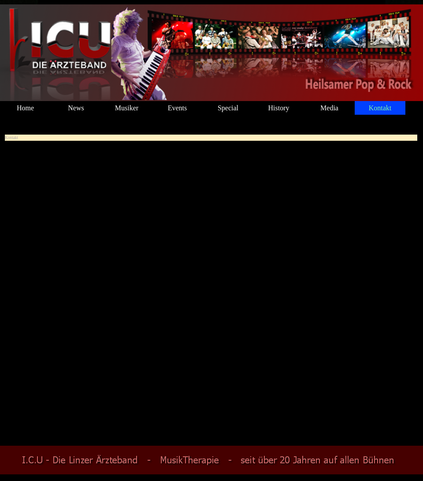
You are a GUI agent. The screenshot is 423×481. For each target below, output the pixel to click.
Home (25, 108)
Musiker (126, 108)
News (76, 108)
